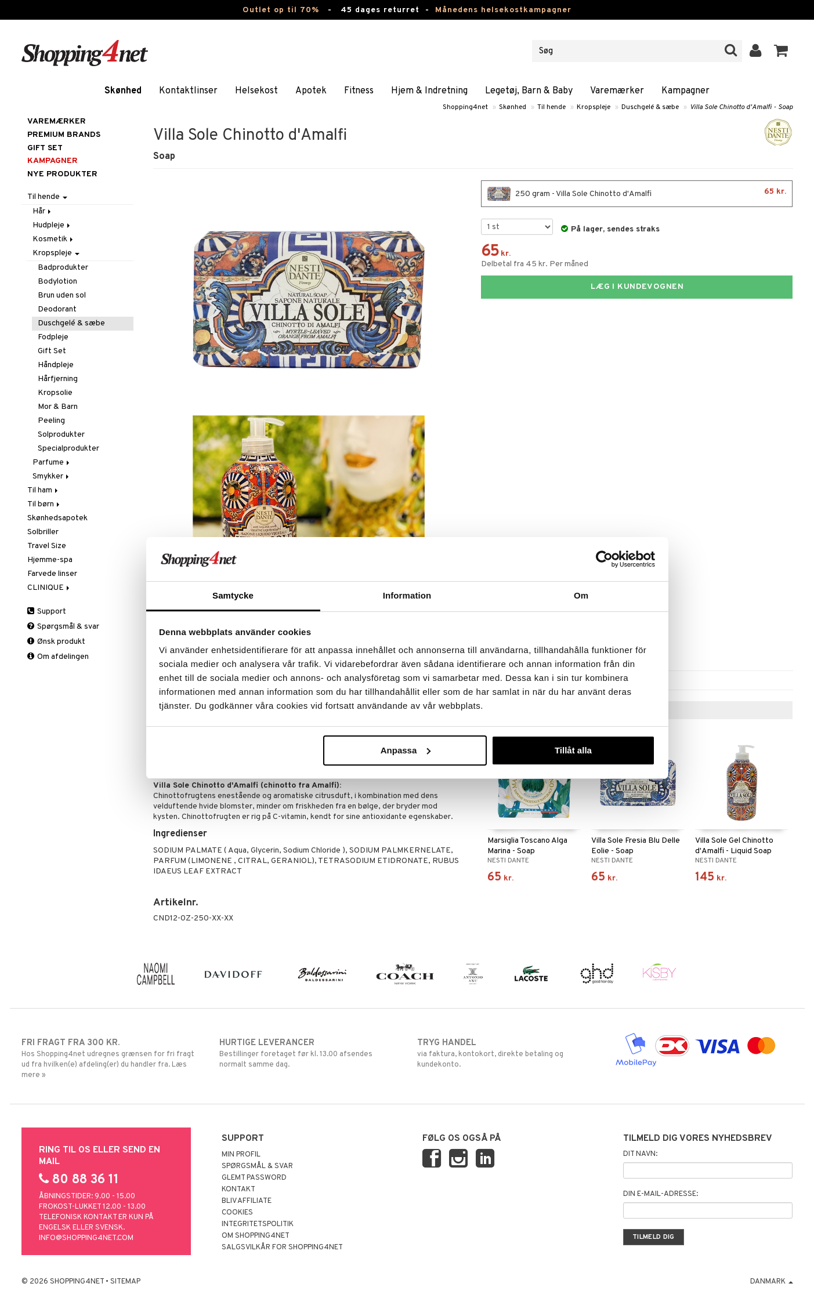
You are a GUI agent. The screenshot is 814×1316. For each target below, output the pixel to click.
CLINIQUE (49, 588)
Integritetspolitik (258, 1224)
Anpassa (406, 750)
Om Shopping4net (256, 1236)
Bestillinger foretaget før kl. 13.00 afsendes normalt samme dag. (308, 1053)
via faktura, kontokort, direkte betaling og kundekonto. (506, 1053)
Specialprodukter (68, 449)
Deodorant (57, 309)
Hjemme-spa (50, 560)
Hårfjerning (58, 379)
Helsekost (256, 91)
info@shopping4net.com (86, 1238)
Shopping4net (465, 107)
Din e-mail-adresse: (660, 1194)
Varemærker (617, 91)
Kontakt (238, 1189)
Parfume (51, 462)
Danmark (771, 1281)
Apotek (311, 91)
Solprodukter (61, 435)
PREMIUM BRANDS (63, 135)
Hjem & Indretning (429, 91)
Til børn (44, 504)
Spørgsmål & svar (63, 627)
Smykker (51, 476)
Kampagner (685, 91)
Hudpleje (52, 225)
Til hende (551, 107)
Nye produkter (62, 174)
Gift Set (52, 351)
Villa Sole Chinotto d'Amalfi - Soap (741, 107)
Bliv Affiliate (247, 1201)
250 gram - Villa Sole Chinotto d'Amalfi (636, 193)
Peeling (51, 421)
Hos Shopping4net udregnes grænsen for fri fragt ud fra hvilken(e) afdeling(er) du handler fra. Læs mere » (110, 1058)
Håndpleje (56, 365)
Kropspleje (593, 107)
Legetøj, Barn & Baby (529, 91)
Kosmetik (53, 239)
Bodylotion (57, 282)
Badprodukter (63, 268)
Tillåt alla (573, 750)
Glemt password (254, 1178)
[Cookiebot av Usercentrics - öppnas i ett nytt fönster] (604, 559)
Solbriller (43, 532)
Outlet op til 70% (281, 10)
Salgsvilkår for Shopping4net (282, 1247)
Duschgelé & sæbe (650, 107)
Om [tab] (581, 595)
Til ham (43, 490)
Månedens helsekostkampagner (503, 10)
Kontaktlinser (188, 91)
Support (46, 612)
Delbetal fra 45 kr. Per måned (534, 264)
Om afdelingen (58, 657)
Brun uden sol (62, 295)
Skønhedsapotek (57, 518)
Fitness (359, 91)
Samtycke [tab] (233, 595)
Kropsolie (55, 393)
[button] (781, 51)
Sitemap (125, 1281)
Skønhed (123, 91)
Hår (42, 211)
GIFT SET (45, 148)
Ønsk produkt (56, 642)
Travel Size (46, 546)
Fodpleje (53, 337)
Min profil (241, 1154)
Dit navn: (640, 1154)
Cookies (237, 1212)
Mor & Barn (58, 407)
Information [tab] (407, 595)
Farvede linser (52, 574)
